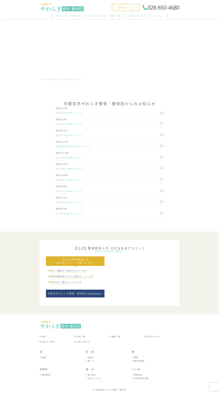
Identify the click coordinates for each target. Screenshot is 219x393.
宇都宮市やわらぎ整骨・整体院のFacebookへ (75, 293)
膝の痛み (91, 374)
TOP (44, 336)
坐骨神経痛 (138, 360)
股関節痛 (45, 374)
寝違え (90, 357)
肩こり (90, 360)
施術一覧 (116, 336)
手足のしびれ (93, 377)
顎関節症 (137, 374)
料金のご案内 (48, 341)
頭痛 (43, 357)
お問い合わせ (83, 341)
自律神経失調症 (140, 377)
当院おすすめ (153, 336)
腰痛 (135, 357)
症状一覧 (81, 336)
